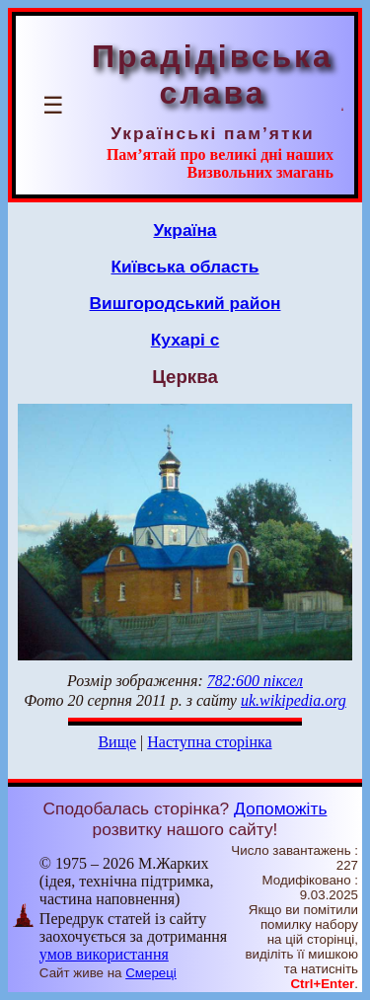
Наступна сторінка (209, 741)
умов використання (104, 954)
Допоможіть (280, 808)
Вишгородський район (185, 303)
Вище (117, 741)
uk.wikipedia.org (293, 700)
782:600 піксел (255, 680)
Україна (185, 230)
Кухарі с (185, 339)
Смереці (151, 972)
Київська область (185, 266)
